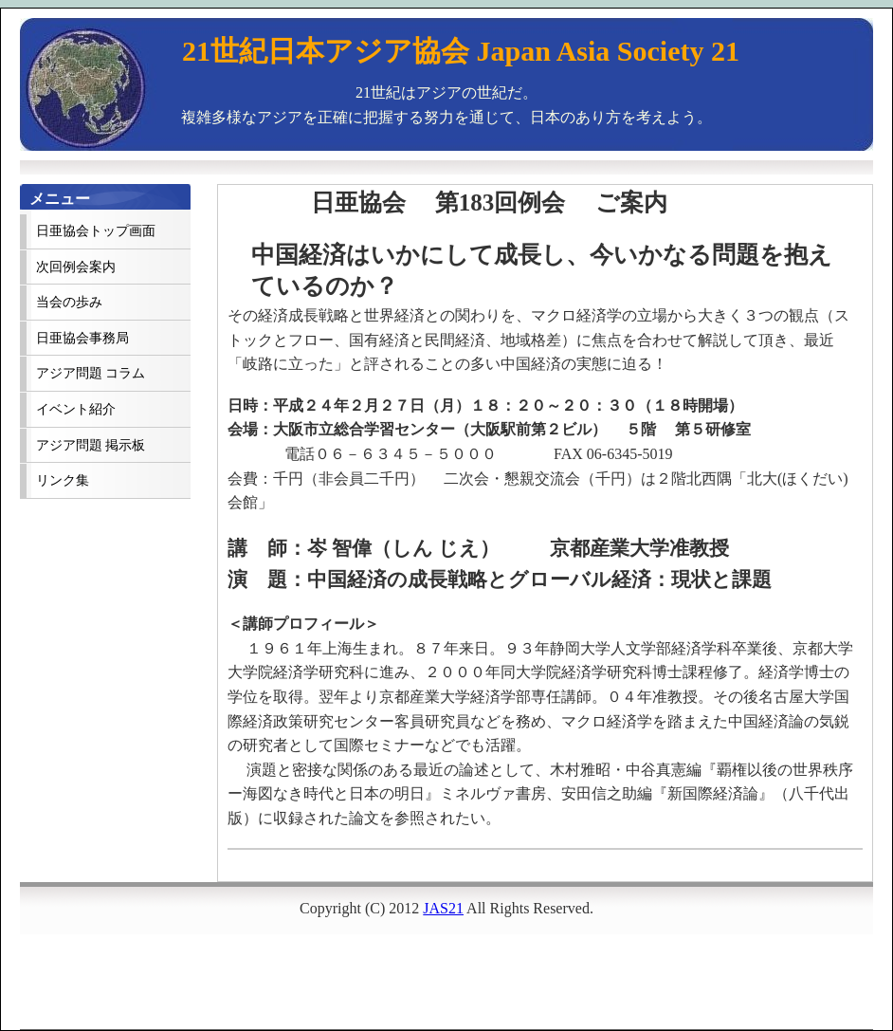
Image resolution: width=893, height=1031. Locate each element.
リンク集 (62, 480)
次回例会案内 (76, 267)
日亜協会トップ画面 (95, 231)
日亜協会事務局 (82, 338)
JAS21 (443, 908)
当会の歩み (69, 302)
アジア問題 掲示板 (90, 445)
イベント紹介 (76, 409)
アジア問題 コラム (90, 373)
